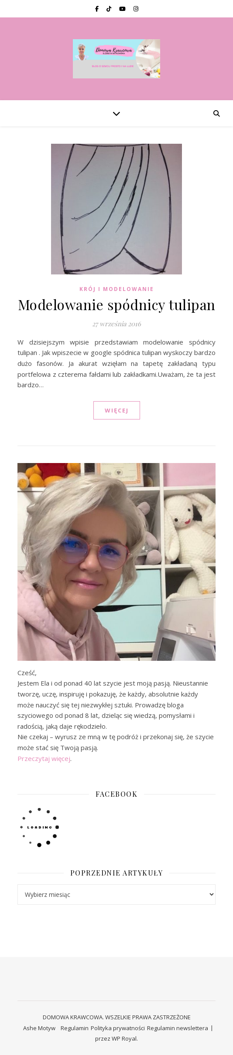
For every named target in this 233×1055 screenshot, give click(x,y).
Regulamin (75, 1028)
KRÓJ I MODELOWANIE (116, 289)
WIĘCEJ (117, 410)
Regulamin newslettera (177, 1028)
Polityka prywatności (118, 1028)
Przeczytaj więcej (43, 758)
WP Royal (124, 1038)
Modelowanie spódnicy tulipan (117, 304)
